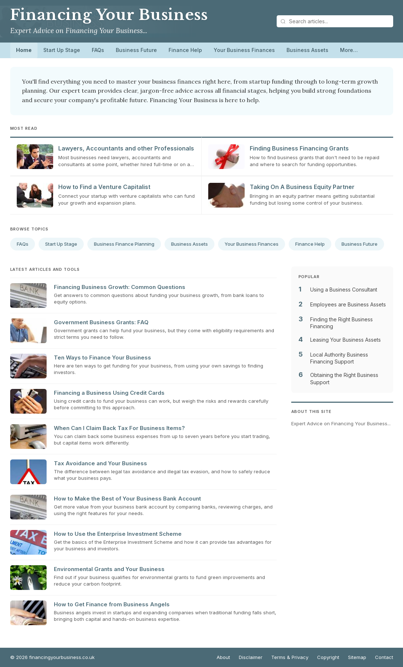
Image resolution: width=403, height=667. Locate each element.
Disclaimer (250, 657)
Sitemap (357, 657)
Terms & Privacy (289, 657)
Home (24, 50)
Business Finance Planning (124, 244)
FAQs (98, 50)
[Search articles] (335, 21)
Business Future (136, 50)
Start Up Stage (61, 50)
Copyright (328, 657)
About (223, 657)
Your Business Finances (244, 50)
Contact (384, 657)
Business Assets (307, 50)
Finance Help (185, 50)
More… (349, 50)
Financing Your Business (109, 15)
